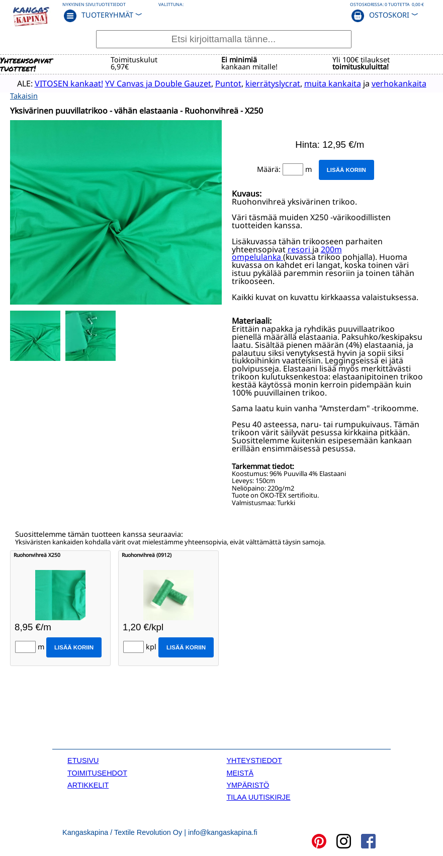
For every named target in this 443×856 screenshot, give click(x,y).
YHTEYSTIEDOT (254, 760)
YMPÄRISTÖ (247, 785)
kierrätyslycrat (267, 82)
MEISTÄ (239, 773)
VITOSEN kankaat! (64, 82)
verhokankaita (394, 82)
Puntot (223, 82)
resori (300, 248)
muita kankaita (327, 82)
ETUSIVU (83, 760)
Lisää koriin (346, 169)
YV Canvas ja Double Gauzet (153, 82)
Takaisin (24, 95)
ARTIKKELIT (88, 785)
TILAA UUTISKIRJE (258, 797)
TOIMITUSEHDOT (97, 773)
